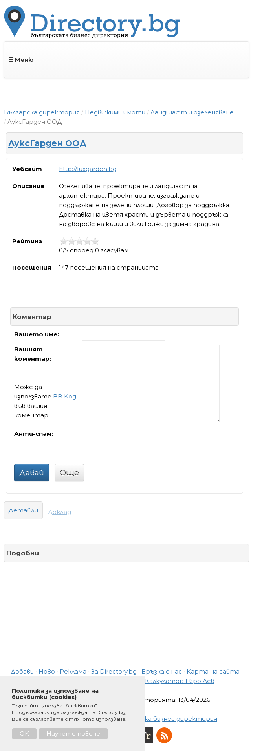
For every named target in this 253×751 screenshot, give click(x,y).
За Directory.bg (114, 671)
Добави (22, 671)
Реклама (73, 671)
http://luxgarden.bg (88, 169)
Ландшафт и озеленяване (192, 112)
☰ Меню (21, 59)
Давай (31, 472)
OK (24, 733)
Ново (46, 671)
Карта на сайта (213, 671)
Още (69, 472)
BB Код (64, 396)
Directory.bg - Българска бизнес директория (146, 718)
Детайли (23, 510)
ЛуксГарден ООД (47, 143)
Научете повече (73, 733)
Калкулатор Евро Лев (179, 681)
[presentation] (141, 444)
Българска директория (42, 112)
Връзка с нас (161, 671)
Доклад (60, 512)
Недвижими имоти (115, 112)
